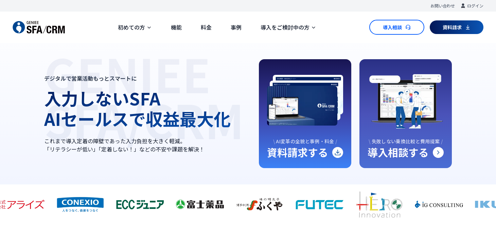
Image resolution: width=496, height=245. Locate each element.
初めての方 (135, 27)
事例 (236, 27)
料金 (206, 27)
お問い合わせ (442, 6)
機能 (176, 27)
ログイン (471, 6)
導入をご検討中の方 (288, 27)
